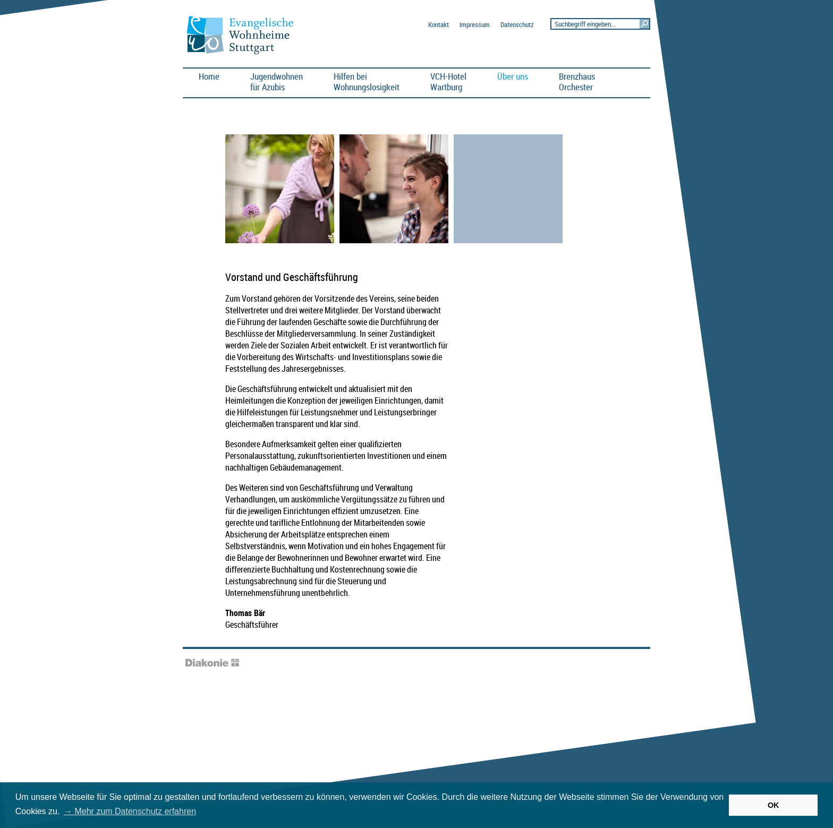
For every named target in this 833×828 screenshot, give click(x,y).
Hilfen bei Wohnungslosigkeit (367, 81)
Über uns (512, 76)
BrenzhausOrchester (577, 81)
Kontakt (438, 24)
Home (209, 76)
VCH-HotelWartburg (448, 81)
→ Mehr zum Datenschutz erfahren (130, 811)
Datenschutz (516, 24)
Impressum (475, 24)
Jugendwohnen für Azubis (276, 81)
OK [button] (773, 805)
